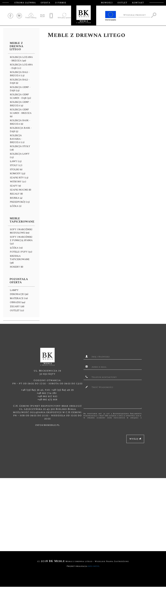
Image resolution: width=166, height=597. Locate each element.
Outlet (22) (17, 310)
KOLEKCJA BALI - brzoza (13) (20, 73)
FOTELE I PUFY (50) (21, 252)
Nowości (107, 2)
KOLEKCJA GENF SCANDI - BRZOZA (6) (20, 113)
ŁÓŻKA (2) (15, 206)
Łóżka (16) (16, 248)
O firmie (60, 2)
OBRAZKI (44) (17, 302)
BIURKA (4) (16, 198)
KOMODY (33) (17, 173)
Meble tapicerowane (22, 220)
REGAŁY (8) (16, 194)
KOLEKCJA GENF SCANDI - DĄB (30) (20, 96)
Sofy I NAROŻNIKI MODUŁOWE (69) (21, 231)
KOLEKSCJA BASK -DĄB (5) (21, 129)
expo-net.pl (94, 566)
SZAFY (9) (15, 186)
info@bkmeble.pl (47, 425)
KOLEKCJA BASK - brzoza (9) (20, 122)
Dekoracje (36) (19, 294)
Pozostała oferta (19, 281)
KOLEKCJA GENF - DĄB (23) (20, 88)
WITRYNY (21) (18, 181)
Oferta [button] (45, 2)
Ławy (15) (16, 161)
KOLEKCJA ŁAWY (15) (20, 155)
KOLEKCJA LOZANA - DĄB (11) (21, 66)
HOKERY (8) (16, 267)
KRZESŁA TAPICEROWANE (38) (19, 259)
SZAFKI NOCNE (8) (20, 190)
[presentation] (108, 425)
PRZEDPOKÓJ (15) (20, 202)
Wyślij (135, 439)
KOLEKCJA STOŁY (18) (20, 148)
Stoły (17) (16, 165)
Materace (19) (19, 298)
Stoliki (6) (16, 169)
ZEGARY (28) (17, 306)
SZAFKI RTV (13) (19, 177)
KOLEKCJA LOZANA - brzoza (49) (21, 58)
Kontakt (138, 2)
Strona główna (25, 2)
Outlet (122, 2)
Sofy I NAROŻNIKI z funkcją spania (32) (21, 240)
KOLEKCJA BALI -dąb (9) (20, 81)
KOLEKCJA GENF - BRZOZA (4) (20, 103)
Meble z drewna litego (16, 46)
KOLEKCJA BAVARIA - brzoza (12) (17, 139)
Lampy (14, 290)
